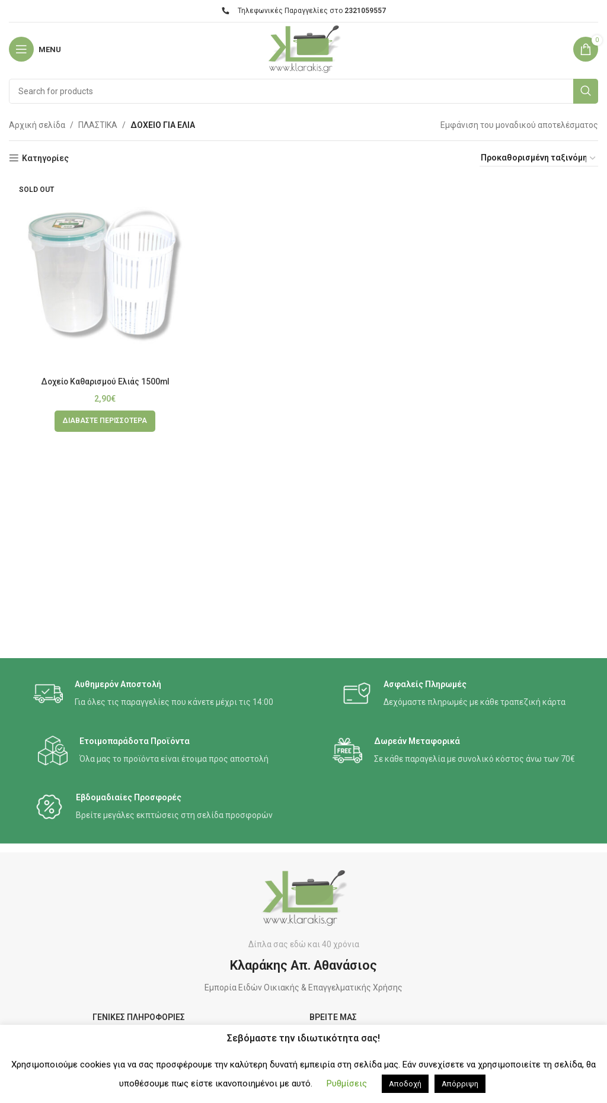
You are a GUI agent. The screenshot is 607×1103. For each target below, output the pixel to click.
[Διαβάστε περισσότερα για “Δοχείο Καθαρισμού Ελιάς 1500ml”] (105, 421)
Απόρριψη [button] (460, 1083)
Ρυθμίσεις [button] (347, 1083)
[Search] (303, 91)
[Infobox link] (153, 694)
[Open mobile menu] (35, 49)
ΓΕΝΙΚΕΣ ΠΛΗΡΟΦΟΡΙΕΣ (138, 1017)
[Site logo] (303, 48)
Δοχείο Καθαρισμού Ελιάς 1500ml (104, 381)
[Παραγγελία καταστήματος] (539, 158)
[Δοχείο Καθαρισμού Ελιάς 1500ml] (105, 274)
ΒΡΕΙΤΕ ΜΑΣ (333, 1017)
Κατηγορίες (45, 158)
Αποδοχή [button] (405, 1083)
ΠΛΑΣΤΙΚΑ (97, 125)
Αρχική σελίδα (37, 125)
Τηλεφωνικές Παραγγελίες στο (304, 11)
